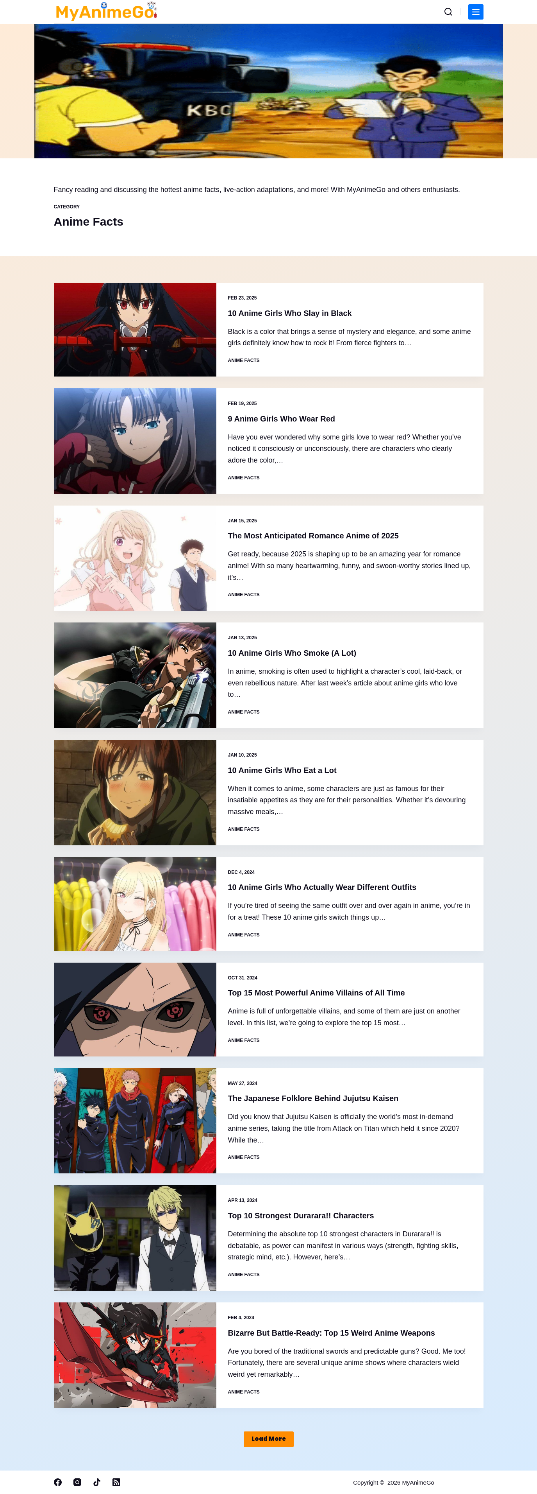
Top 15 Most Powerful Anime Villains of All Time (316, 992)
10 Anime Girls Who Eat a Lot (282, 770)
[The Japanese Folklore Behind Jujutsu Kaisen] (135, 1121)
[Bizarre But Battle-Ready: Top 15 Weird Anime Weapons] (135, 1355)
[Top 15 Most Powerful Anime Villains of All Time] (135, 1009)
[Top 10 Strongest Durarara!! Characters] (135, 1238)
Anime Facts (244, 360)
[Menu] (475, 12)
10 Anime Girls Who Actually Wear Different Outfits (322, 887)
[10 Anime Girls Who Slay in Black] (135, 330)
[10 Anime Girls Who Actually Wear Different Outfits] (135, 904)
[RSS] (116, 1482)
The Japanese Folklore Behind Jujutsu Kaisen (313, 1098)
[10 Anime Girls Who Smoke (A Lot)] (135, 675)
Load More (269, 1439)
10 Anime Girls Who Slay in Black (290, 313)
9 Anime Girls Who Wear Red (281, 418)
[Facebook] (58, 1482)
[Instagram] (77, 1482)
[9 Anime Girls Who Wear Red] (135, 441)
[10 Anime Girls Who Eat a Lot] (135, 792)
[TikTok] (97, 1482)
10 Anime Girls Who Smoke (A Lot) (292, 653)
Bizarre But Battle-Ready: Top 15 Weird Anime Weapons (331, 1333)
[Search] (448, 12)
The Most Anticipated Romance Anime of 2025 (313, 535)
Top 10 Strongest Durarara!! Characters (301, 1215)
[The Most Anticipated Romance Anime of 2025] (135, 558)
